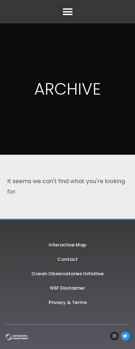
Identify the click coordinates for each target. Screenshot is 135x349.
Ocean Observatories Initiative (67, 273)
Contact (67, 259)
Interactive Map (67, 244)
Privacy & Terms (68, 302)
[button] (67, 12)
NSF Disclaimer (67, 288)
